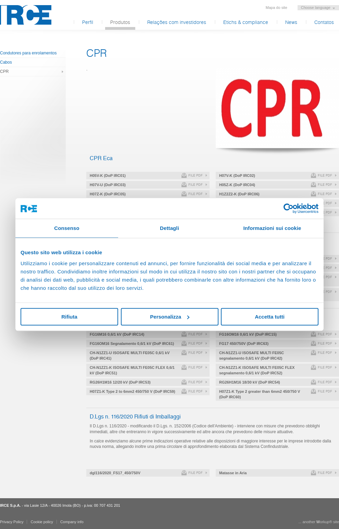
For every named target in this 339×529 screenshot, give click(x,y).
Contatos (324, 22)
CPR (4, 71)
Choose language (315, 7)
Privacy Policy (11, 522)
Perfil (87, 22)
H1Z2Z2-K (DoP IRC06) (239, 194)
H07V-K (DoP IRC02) (237, 175)
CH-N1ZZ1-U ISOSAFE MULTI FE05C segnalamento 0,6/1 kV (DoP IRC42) (251, 355)
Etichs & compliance (245, 22)
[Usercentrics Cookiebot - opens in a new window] (288, 208)
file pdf (195, 175)
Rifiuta (69, 317)
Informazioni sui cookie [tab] (272, 228)
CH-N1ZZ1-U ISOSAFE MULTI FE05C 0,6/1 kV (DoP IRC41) (130, 355)
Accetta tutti (270, 317)
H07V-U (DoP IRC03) (108, 185)
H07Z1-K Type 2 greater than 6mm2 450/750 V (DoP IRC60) (259, 394)
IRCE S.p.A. (25, 15)
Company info (72, 522)
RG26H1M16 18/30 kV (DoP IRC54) (249, 382)
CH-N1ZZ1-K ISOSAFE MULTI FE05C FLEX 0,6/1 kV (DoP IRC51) (132, 370)
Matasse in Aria (233, 473)
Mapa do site (276, 7)
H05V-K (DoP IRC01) (108, 175)
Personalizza (169, 317)
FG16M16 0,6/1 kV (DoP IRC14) (117, 334)
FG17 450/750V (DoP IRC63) (243, 343)
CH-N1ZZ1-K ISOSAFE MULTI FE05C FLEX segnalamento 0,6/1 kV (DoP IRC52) (256, 370)
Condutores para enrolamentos (28, 53)
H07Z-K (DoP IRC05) (108, 194)
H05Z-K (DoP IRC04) (237, 185)
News (291, 22)
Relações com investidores (176, 22)
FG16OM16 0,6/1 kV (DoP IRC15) (248, 334)
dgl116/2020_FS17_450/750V (115, 473)
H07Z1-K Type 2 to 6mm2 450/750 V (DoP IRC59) (132, 391)
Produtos (120, 22)
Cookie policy (41, 522)
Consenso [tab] (66, 228)
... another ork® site (318, 522)
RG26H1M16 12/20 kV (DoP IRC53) (120, 382)
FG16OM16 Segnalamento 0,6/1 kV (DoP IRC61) (132, 343)
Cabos (6, 62)
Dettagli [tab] (169, 228)
